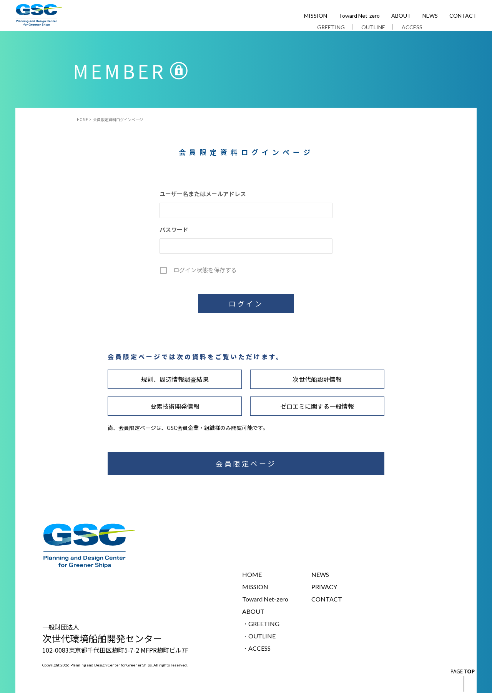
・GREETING (260, 623)
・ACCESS (256, 648)
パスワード (174, 229)
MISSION (315, 16)
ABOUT (401, 16)
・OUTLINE (259, 636)
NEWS (430, 16)
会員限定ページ (246, 463)
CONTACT (463, 16)
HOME (82, 120)
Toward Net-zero (359, 16)
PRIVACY (324, 586)
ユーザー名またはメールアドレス (203, 194)
